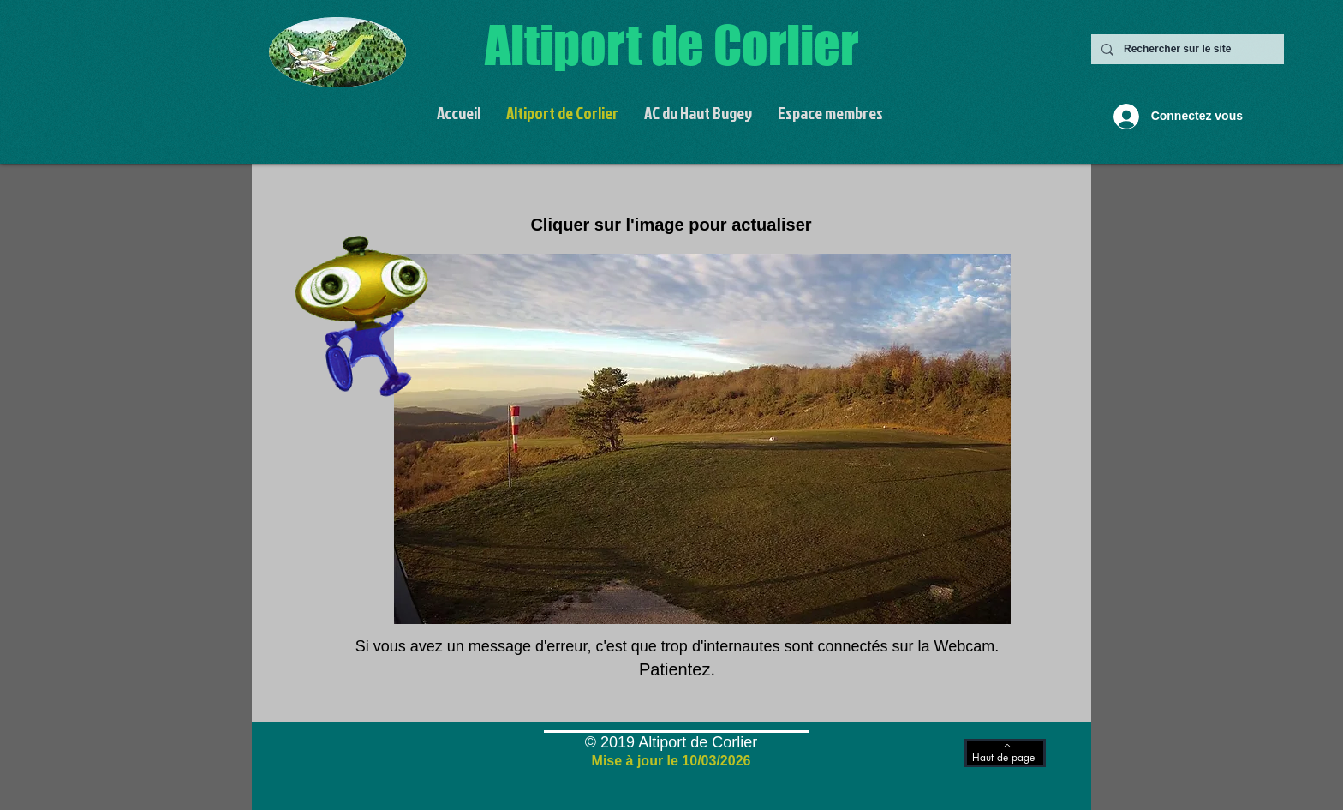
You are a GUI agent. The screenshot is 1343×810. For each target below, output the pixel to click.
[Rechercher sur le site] (1186, 49)
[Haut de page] (1005, 753)
